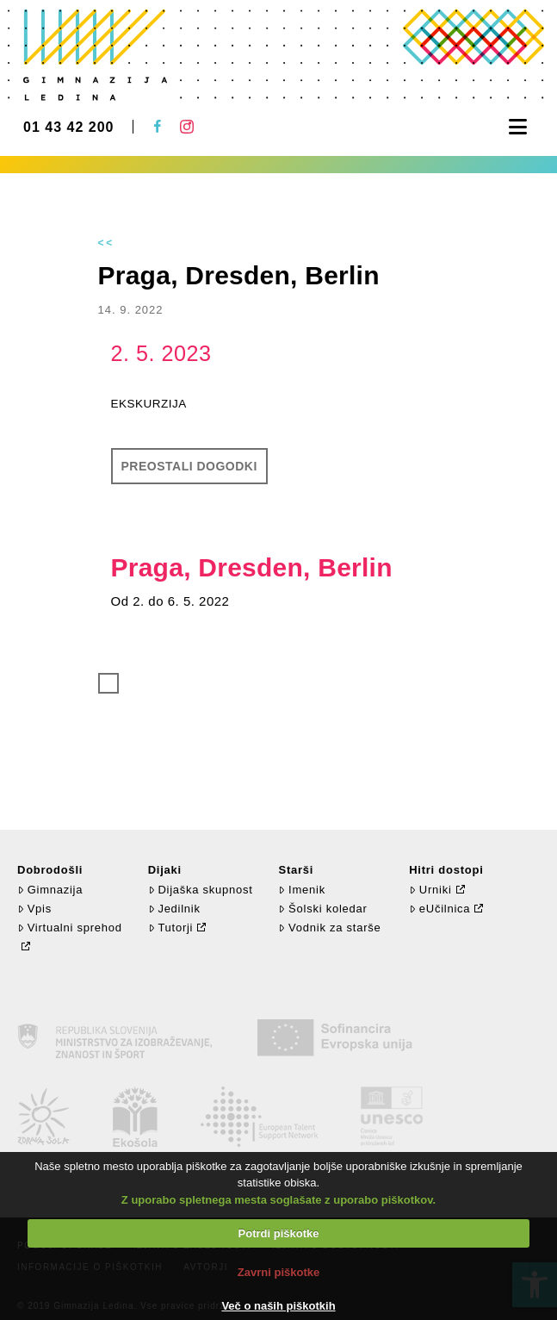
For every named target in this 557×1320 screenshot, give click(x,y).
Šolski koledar (322, 908)
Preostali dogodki (189, 466)
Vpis (34, 908)
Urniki (430, 889)
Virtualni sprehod (69, 927)
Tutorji (171, 927)
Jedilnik (174, 908)
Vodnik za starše (329, 927)
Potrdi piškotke (278, 1233)
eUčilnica (439, 908)
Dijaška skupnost (200, 889)
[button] (518, 127)
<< (106, 243)
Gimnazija (50, 889)
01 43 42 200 (68, 127)
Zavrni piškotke (278, 1272)
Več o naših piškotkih (278, 1305)
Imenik (301, 889)
